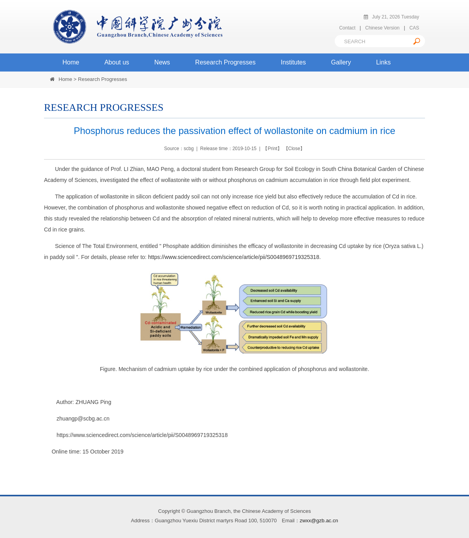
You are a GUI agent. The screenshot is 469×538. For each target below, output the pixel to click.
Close (294, 148)
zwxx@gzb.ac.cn (319, 520)
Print (272, 148)
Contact (347, 28)
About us (116, 62)
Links (383, 62)
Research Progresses (225, 62)
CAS (414, 28)
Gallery (341, 62)
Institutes (293, 62)
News (162, 62)
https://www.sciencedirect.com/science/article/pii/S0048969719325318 (233, 257)
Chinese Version (382, 28)
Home (70, 62)
